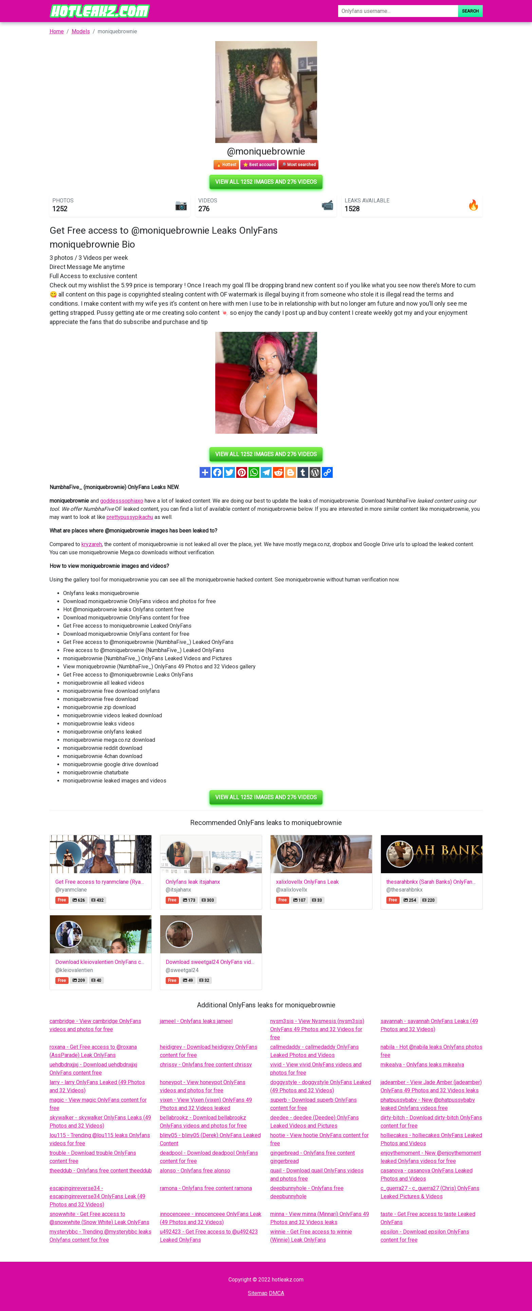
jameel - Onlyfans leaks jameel (196, 1021)
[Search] (398, 11)
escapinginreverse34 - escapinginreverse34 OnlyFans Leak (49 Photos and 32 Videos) (97, 1196)
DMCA (276, 1293)
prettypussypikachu (130, 517)
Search (470, 11)
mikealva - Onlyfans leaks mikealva (422, 1064)
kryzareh (91, 544)
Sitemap (258, 1293)
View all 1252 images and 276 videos (266, 182)
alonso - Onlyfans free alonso (195, 1170)
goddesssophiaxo (121, 501)
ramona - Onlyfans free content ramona (206, 1188)
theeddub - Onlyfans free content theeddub (101, 1170)
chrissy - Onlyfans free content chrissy (206, 1064)
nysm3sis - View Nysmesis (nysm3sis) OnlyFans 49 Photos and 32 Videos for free (317, 1029)
